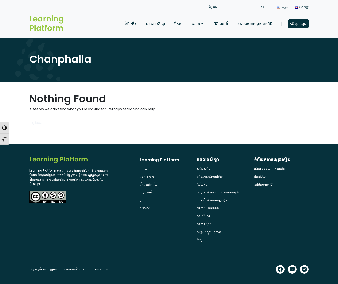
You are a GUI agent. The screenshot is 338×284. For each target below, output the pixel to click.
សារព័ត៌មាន (203, 216)
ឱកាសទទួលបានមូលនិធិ (254, 24)
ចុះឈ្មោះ (298, 23)
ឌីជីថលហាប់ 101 (263, 184)
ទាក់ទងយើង (102, 269)
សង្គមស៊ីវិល (204, 168)
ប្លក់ (142, 200)
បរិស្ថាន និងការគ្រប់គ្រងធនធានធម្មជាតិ (219, 192)
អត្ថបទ (195, 24)
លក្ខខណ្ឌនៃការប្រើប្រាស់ (43, 269)
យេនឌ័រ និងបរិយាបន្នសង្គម (212, 200)
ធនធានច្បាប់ (204, 224)
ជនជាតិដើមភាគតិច (208, 208)
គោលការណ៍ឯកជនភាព (76, 269)
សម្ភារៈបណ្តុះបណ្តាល (209, 232)
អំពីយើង (131, 24)
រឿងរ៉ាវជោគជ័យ (149, 184)
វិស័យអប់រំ (202, 184)
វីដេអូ (177, 24)
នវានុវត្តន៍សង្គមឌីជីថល (210, 176)
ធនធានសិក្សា (155, 24)
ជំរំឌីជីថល (260, 176)
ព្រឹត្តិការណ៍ (220, 24)
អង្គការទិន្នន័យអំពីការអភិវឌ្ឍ (270, 168)
